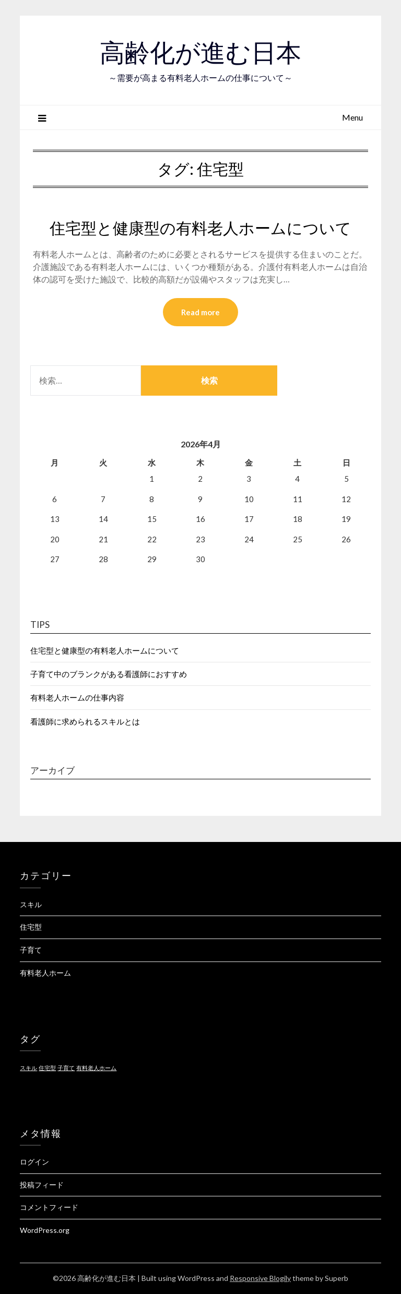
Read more (200, 312)
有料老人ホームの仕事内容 (77, 697)
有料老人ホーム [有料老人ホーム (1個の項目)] (96, 1067)
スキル (31, 904)
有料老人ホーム (45, 972)
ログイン (34, 1161)
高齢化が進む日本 (200, 52)
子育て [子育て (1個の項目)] (66, 1067)
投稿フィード (42, 1184)
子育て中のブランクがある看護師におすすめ (108, 674)
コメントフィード (49, 1207)
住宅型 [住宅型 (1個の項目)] (47, 1067)
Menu (352, 117)
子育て (31, 949)
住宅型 (31, 926)
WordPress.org (44, 1230)
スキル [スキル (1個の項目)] (28, 1067)
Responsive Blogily (260, 1278)
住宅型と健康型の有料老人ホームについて (200, 228)
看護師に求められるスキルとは (85, 721)
